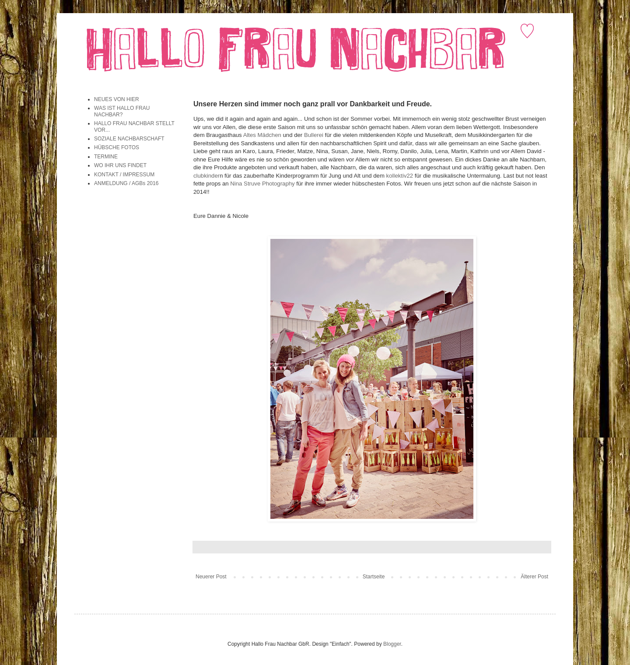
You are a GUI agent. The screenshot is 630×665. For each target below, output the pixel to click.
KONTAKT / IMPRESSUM (124, 175)
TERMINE (106, 157)
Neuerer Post (211, 577)
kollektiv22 (399, 175)
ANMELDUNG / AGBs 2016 (126, 183)
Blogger (392, 644)
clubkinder (206, 175)
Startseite (374, 577)
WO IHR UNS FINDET (120, 165)
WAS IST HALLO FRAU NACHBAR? (122, 111)
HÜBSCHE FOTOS (116, 147)
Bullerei (313, 135)
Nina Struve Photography (262, 183)
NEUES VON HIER (116, 99)
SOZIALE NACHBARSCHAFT (129, 139)
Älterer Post (534, 577)
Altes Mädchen (262, 135)
